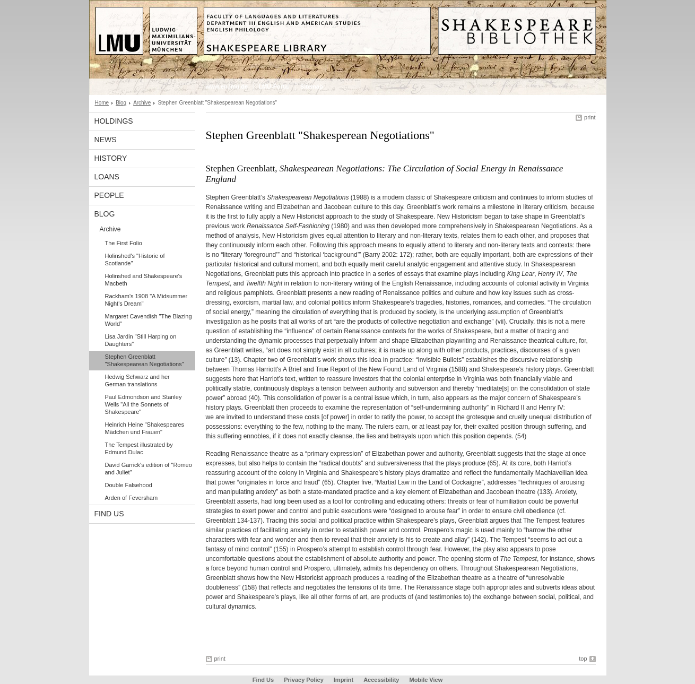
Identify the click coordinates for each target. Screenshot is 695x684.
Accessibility (382, 680)
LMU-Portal (274, 86)
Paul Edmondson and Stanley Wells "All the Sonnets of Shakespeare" (143, 404)
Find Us (109, 513)
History (110, 158)
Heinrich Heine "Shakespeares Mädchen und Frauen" (144, 428)
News (105, 139)
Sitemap (311, 86)
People (109, 195)
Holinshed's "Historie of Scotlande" (135, 259)
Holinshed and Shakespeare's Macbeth (144, 280)
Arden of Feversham (131, 498)
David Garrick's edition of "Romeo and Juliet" (148, 468)
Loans (106, 176)
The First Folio (123, 243)
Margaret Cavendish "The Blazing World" (148, 320)
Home (102, 103)
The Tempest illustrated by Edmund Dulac (139, 448)
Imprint (343, 680)
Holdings (113, 121)
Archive (142, 103)
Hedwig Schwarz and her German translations (137, 380)
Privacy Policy (304, 680)
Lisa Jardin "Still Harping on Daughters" (141, 340)
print (589, 117)
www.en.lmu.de (227, 86)
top (583, 658)
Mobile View (425, 680)
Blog (121, 103)
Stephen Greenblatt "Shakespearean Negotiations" (144, 360)
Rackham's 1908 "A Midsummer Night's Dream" (146, 300)
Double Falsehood (128, 485)
